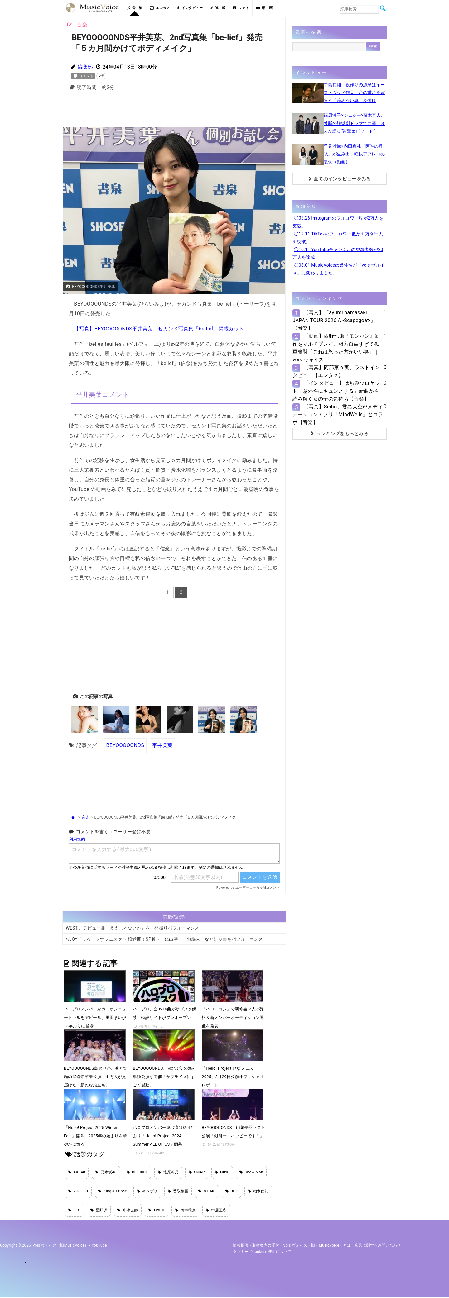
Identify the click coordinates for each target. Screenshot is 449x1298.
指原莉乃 (168, 1172)
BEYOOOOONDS (125, 745)
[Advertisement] (174, 111)
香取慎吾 (178, 1192)
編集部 (85, 67)
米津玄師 (127, 1211)
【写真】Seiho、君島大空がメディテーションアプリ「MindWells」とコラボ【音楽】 (337, 414)
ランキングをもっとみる (340, 433)
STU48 (206, 1192)
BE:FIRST (137, 1172)
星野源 (98, 1211)
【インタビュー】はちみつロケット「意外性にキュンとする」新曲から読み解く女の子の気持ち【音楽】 (336, 391)
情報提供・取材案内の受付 (256, 1246)
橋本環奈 (185, 1211)
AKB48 (76, 1172)
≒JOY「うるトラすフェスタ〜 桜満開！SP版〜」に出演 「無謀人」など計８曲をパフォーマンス (164, 939)
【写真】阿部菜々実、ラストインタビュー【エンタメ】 (336, 371)
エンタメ (160, 8)
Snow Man (251, 1172)
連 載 (218, 8)
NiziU (222, 1172)
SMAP (197, 1172)
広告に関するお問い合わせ (378, 1246)
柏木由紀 (258, 1192)
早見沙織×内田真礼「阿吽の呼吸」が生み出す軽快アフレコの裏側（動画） (354, 154)
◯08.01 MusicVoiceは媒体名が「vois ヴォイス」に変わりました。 (338, 269)
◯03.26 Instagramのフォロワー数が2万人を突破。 (338, 222)
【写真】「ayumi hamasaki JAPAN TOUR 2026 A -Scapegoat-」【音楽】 (333, 320)
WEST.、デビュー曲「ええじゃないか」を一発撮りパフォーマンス (132, 927)
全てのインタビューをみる (339, 179)
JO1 (231, 1192)
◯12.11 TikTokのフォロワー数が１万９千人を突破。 (337, 237)
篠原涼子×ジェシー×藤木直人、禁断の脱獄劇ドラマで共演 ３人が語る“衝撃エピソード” (354, 123)
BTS (74, 1211)
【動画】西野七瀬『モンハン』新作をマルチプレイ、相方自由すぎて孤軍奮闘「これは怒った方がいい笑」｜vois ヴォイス (336, 348)
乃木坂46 (105, 1172)
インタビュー (190, 8)
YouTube (99, 1246)
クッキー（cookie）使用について (262, 1253)
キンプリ (147, 1192)
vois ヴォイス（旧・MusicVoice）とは (317, 1246)
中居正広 (216, 1211)
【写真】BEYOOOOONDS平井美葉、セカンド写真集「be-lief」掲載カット (158, 329)
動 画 (264, 8)
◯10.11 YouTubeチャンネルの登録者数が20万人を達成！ (337, 253)
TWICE (156, 1211)
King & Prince (112, 1192)
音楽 (85, 817)
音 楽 (134, 8)
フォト (241, 8)
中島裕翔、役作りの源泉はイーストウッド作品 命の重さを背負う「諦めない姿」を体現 (354, 92)
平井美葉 (162, 745)
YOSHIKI (78, 1192)
